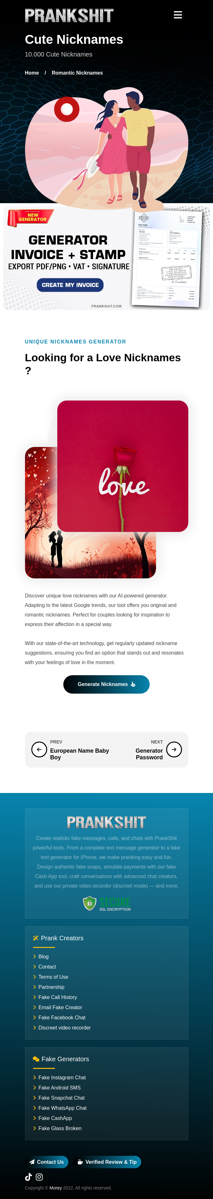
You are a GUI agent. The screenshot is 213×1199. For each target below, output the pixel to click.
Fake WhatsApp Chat (60, 1108)
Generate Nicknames (106, 684)
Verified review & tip (107, 1162)
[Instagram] (39, 1178)
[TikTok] (28, 1178)
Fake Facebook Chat (59, 1017)
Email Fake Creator (57, 1007)
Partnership (49, 987)
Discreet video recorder (62, 1027)
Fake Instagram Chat (59, 1077)
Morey (56, 1187)
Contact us (46, 1162)
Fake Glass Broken (57, 1128)
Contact (44, 966)
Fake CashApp (52, 1118)
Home (32, 73)
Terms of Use (50, 977)
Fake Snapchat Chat (59, 1098)
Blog (41, 956)
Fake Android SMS (57, 1087)
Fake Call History (55, 997)
